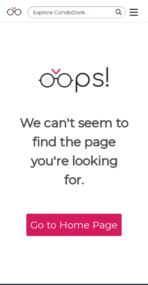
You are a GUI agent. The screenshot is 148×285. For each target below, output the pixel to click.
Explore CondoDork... (61, 12)
